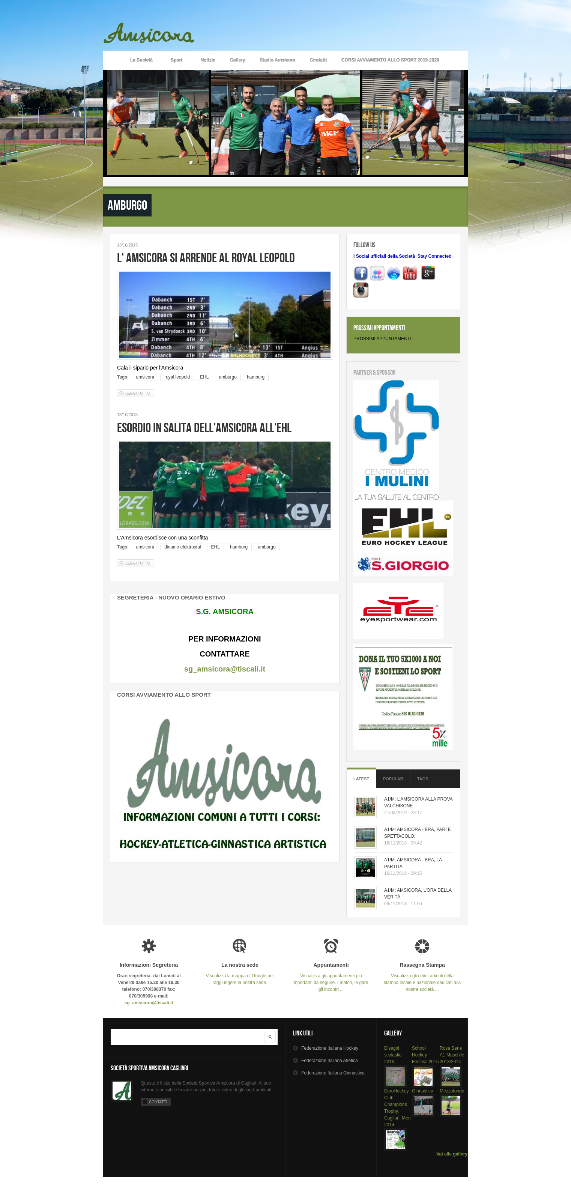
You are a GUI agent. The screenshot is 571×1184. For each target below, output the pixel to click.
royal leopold (177, 377)
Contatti (318, 60)
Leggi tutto (139, 393)
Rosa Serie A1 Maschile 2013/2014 (452, 1055)
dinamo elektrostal (182, 547)
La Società (141, 60)
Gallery (237, 60)
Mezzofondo (452, 1091)
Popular (393, 779)
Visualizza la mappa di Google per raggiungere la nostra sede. (240, 974)
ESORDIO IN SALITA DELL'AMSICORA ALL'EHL (204, 427)
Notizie (207, 60)
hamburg (255, 377)
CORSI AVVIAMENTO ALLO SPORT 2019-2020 (390, 60)
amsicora (145, 377)
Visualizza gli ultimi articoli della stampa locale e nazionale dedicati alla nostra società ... (422, 977)
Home (112, 59)
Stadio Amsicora (277, 60)
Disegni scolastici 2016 (393, 1055)
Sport (176, 60)
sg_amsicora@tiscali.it (224, 669)
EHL (204, 377)
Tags (422, 779)
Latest (361, 779)
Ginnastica (422, 1091)
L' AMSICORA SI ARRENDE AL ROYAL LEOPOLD (206, 257)
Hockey (329, 1048)
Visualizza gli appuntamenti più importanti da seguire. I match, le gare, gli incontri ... (331, 977)
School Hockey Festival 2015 (425, 1055)
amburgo (228, 377)
